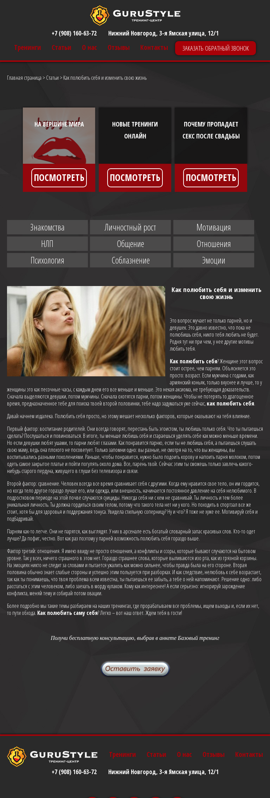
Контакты (154, 48)
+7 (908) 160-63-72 (74, 33)
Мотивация (214, 227)
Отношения (214, 243)
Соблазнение (130, 260)
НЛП (47, 243)
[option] (59, 150)
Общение (130, 243)
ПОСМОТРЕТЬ (59, 177)
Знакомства (47, 227)
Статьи (61, 48)
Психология (47, 260)
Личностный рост (130, 227)
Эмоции (213, 260)
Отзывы (119, 48)
